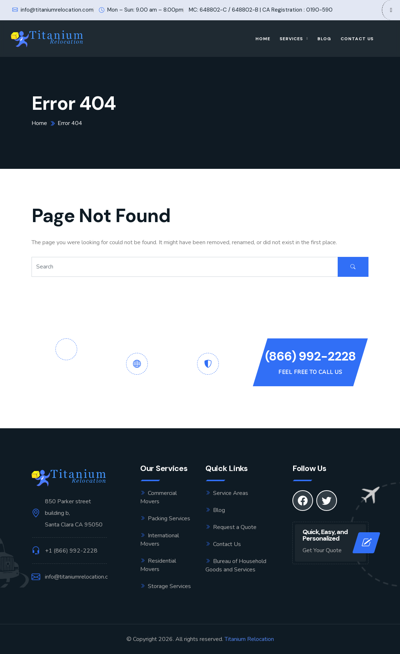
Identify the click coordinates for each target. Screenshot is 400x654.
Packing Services (169, 518)
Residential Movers (158, 565)
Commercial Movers (158, 497)
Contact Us (357, 39)
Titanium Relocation (249, 639)
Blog (324, 39)
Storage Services (169, 586)
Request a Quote (235, 527)
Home (262, 39)
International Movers (159, 540)
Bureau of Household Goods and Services (235, 565)
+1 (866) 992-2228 (71, 551)
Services (291, 39)
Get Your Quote (322, 550)
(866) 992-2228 (310, 356)
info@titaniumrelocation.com (52, 10)
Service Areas (230, 493)
